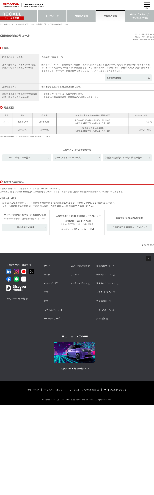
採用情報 (100, 318)
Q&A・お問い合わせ (80, 266)
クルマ (47, 266)
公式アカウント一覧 (15, 299)
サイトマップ (33, 390)
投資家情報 (101, 301)
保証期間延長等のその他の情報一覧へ (123, 158)
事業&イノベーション (105, 283)
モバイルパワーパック (54, 310)
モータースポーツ (79, 283)
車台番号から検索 (26, 227)
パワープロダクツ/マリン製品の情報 (139, 16)
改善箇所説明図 (114, 78)
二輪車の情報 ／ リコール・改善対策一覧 (30, 24)
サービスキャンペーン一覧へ (69, 158)
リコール (75, 275)
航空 (46, 301)
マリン (47, 292)
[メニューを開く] (147, 5)
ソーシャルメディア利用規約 (83, 390)
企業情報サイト (103, 266)
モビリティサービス (53, 318)
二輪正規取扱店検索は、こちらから (130, 227)
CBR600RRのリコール (59, 24)
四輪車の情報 (81, 16)
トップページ (52, 16)
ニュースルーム (103, 310)
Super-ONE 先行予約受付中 (74, 368)
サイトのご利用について (115, 390)
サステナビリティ (104, 292)
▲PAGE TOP (148, 245)
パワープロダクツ (52, 283)
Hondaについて (103, 275)
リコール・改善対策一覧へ (17, 158)
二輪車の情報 (110, 16)
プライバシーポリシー (54, 390)
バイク (47, 275)
